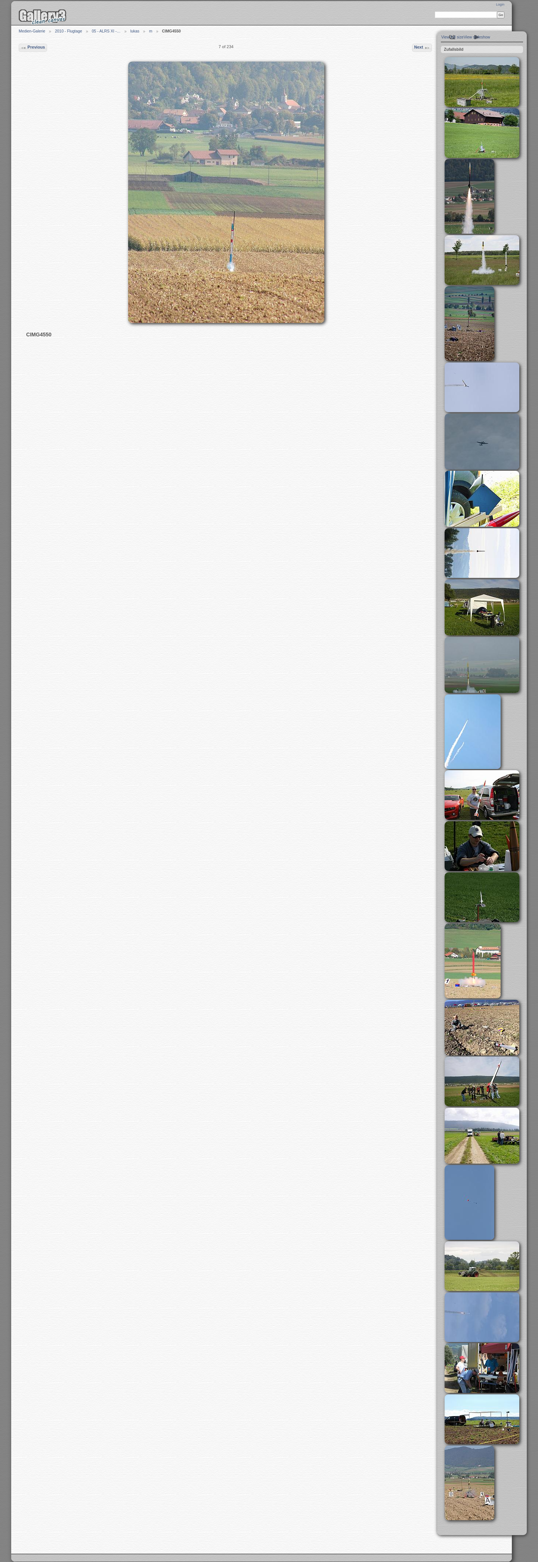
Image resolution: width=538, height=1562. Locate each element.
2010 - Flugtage (68, 31)
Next (422, 48)
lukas (134, 31)
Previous (33, 48)
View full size (452, 37)
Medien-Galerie (32, 31)
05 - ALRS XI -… (106, 31)
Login (500, 4)
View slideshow (477, 37)
